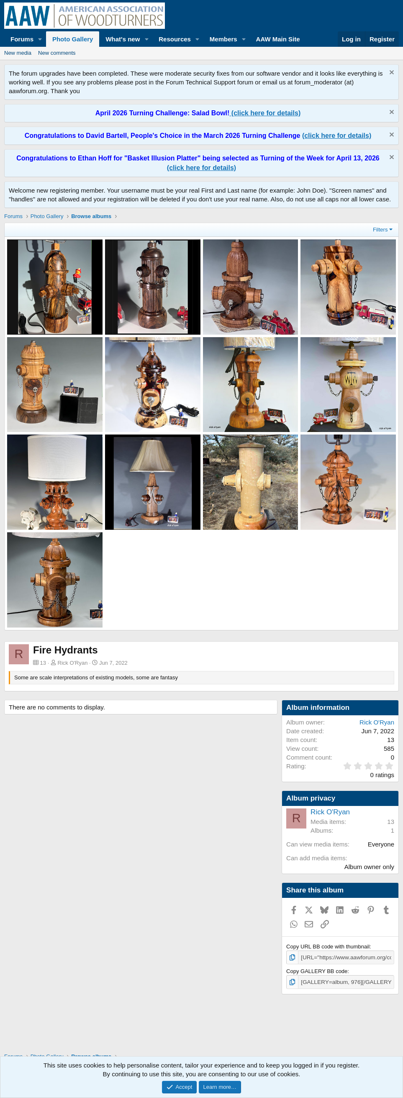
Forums (21, 39)
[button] (40, 39)
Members (223, 39)
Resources (175, 39)
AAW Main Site (278, 39)
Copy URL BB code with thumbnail (328, 946)
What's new (122, 39)
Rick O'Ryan (73, 663)
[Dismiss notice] (390, 73)
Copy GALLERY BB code (316, 971)
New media (17, 53)
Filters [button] (380, 229)
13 (390, 821)
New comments (57, 53)
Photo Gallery (72, 39)
